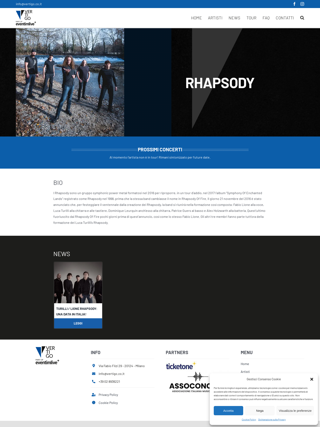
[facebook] (294, 4)
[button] (312, 379)
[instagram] (302, 4)
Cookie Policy (249, 419)
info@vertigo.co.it (29, 4)
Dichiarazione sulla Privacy (272, 419)
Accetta (228, 410)
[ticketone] (181, 362)
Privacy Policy (108, 395)
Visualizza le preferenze (295, 410)
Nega (260, 410)
